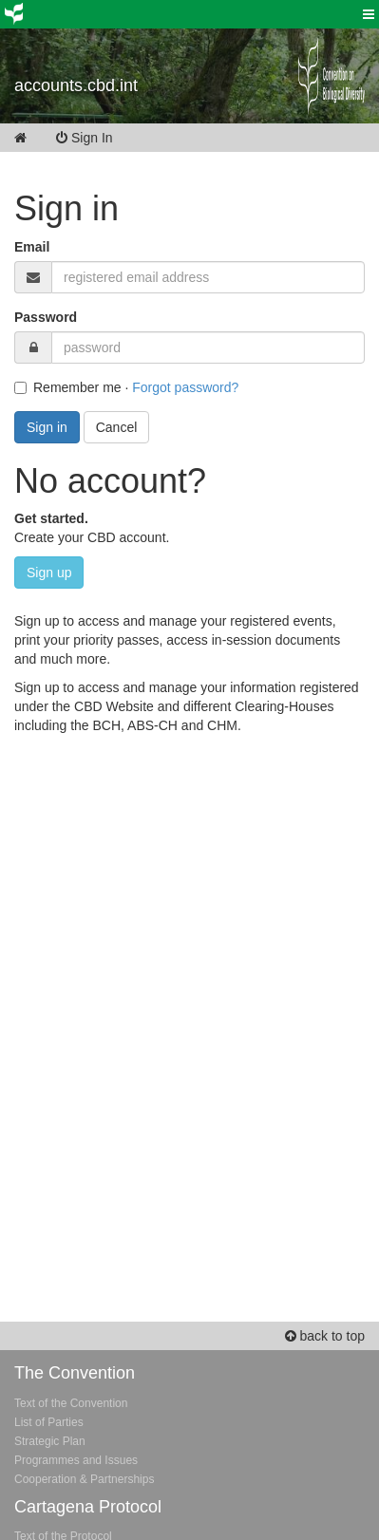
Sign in (47, 427)
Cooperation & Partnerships (84, 1479)
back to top (325, 1335)
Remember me (68, 387)
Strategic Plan (49, 1441)
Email (31, 246)
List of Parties (49, 1422)
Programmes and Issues (76, 1460)
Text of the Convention (70, 1403)
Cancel (117, 427)
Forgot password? (185, 387)
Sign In (97, 137)
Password (45, 317)
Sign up (49, 572)
